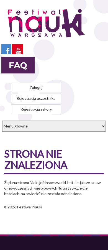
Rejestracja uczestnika (36, 98)
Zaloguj (36, 87)
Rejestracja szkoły (36, 109)
